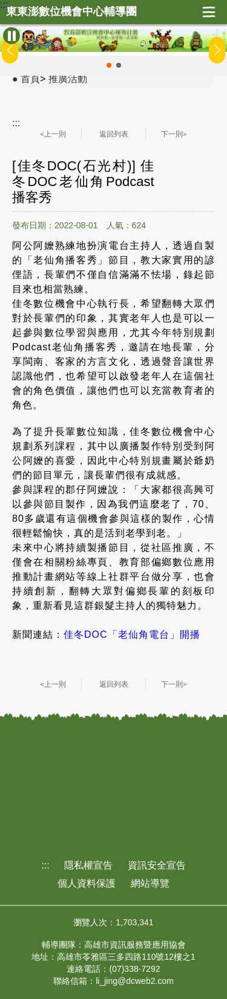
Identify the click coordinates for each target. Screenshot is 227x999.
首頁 (30, 79)
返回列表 (113, 134)
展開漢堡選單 (209, 12)
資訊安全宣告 (157, 865)
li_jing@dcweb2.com (135, 981)
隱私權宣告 (88, 865)
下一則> (174, 134)
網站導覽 (150, 883)
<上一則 (54, 134)
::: (4, 5)
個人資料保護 (87, 883)
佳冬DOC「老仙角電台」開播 (132, 634)
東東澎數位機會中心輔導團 (71, 12)
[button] (109, 65)
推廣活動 (67, 79)
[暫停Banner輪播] (11, 35)
